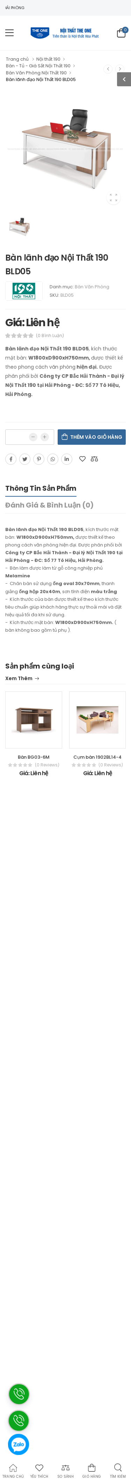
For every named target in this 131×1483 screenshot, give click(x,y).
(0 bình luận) (50, 336)
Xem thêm (18, 679)
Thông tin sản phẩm (41, 488)
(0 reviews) (47, 765)
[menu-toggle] (9, 33)
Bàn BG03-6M (34, 757)
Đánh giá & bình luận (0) (49, 505)
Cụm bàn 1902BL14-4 (97, 757)
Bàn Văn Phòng (92, 286)
